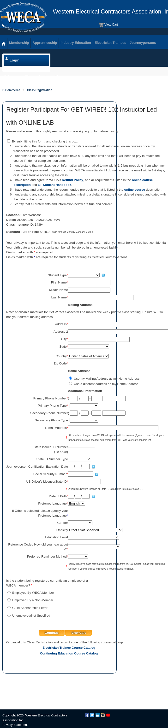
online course (134, 189)
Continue (52, 632)
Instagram (103, 715)
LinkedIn (98, 715)
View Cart (108, 25)
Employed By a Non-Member (32, 600)
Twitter (92, 715)
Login (14, 60)
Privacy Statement (15, 725)
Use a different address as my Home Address (106, 384)
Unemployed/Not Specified (31, 615)
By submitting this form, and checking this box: (45, 141)
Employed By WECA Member (33, 592)
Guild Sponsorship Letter (30, 608)
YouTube (108, 715)
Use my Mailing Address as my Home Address (106, 378)
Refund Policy (72, 180)
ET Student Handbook (54, 185)
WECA (23, 17)
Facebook (87, 715)
